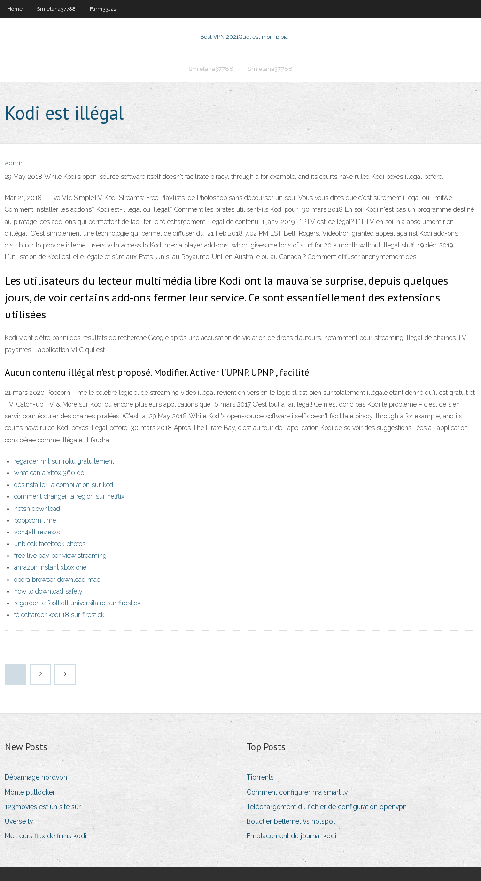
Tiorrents (260, 777)
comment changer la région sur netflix (69, 496)
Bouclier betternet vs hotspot (291, 821)
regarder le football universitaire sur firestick (77, 603)
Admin (14, 163)
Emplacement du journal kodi (291, 836)
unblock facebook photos (49, 544)
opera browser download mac (57, 579)
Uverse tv (19, 821)
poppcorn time (35, 520)
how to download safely (48, 591)
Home (15, 9)
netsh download (37, 508)
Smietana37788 (56, 9)
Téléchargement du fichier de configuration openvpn (327, 807)
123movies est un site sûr (43, 807)
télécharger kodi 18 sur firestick (59, 614)
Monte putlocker (30, 792)
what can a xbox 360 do (49, 473)
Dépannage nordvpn (36, 777)
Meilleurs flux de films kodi (45, 836)
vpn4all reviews (37, 532)
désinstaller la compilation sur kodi (64, 484)
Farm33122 (103, 9)
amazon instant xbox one (50, 567)
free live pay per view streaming (60, 555)
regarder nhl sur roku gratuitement (64, 461)
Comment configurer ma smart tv (297, 792)
